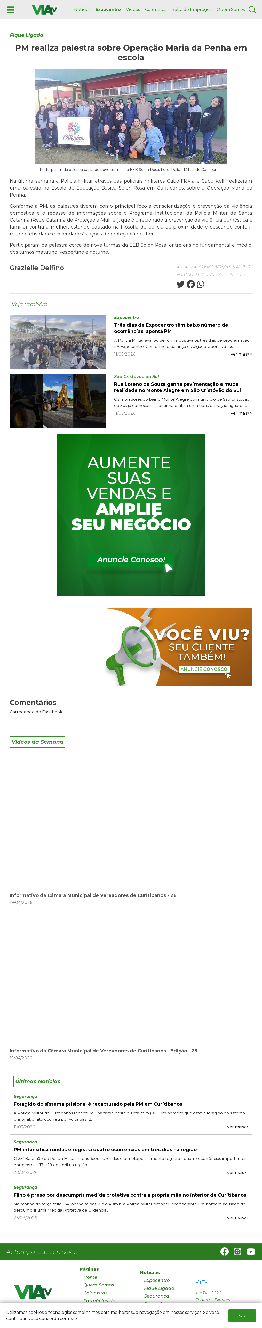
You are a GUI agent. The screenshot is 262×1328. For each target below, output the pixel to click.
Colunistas (155, 9)
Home (90, 1277)
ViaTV (201, 1282)
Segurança (25, 1096)
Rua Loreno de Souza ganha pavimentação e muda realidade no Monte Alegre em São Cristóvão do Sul (177, 387)
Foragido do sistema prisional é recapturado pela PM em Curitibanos (98, 1104)
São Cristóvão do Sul (136, 376)
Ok (242, 1315)
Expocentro (108, 9)
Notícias (82, 9)
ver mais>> (241, 354)
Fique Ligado (26, 35)
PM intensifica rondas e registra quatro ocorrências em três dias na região (105, 1149)
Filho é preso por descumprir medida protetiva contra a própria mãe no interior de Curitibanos (130, 1195)
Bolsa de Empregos (191, 9)
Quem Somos (231, 9)
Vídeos (133, 9)
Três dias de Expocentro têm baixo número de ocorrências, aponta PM (171, 328)
